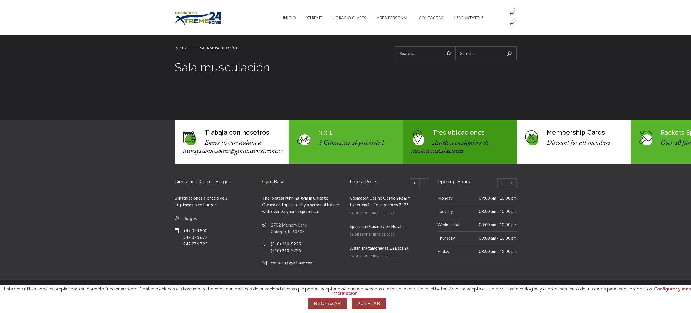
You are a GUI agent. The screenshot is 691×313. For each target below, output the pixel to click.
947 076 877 (195, 237)
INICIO (289, 18)
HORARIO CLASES (349, 18)
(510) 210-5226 (286, 251)
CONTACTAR (431, 18)
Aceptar (368, 303)
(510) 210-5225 (286, 244)
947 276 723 (195, 244)
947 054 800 (195, 231)
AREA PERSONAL (392, 18)
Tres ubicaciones (459, 133)
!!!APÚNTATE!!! (468, 18)
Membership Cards (576, 133)
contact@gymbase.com (292, 263)
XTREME (314, 18)
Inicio (180, 49)
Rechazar (327, 303)
